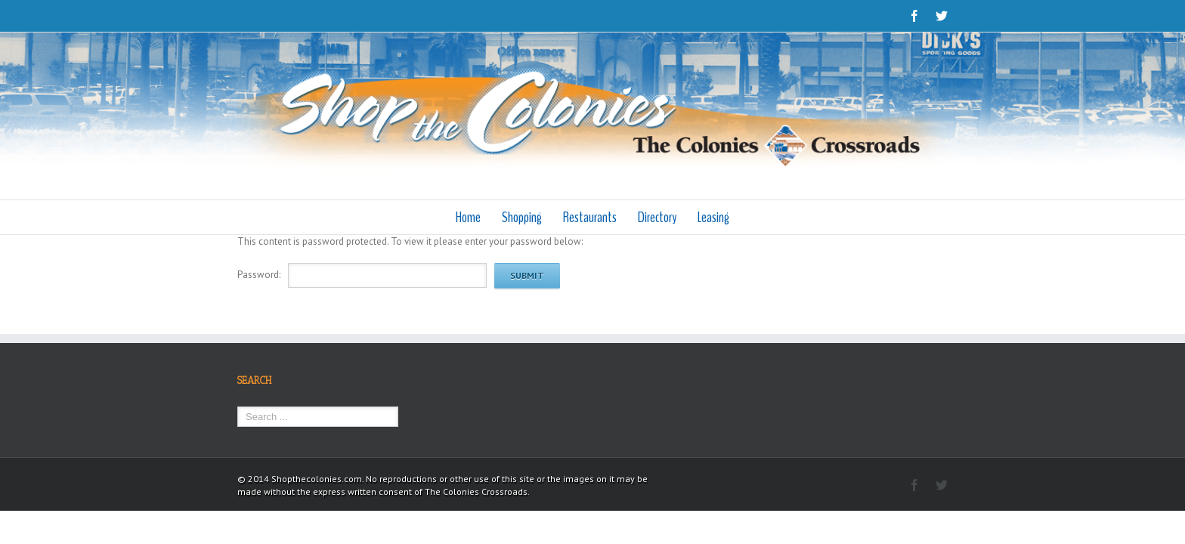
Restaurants (590, 217)
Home (460, 217)
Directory (661, 217)
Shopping (518, 217)
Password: (258, 274)
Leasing (721, 217)
